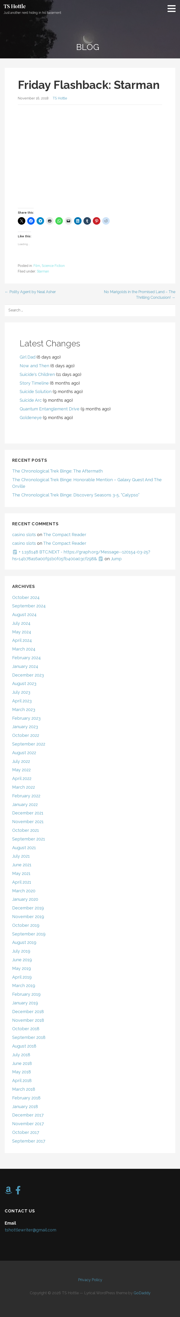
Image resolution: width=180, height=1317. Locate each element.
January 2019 (25, 1002)
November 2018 (28, 1020)
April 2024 (22, 640)
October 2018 (25, 1028)
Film (37, 266)
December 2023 (28, 675)
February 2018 (26, 1097)
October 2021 (25, 830)
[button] (173, 8)
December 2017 (28, 1115)
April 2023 (22, 700)
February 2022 (26, 795)
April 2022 (21, 778)
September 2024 (29, 605)
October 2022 (25, 735)
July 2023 (21, 692)
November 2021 (28, 821)
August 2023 (24, 683)
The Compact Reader (64, 534)
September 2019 (28, 933)
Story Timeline (34, 383)
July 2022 (21, 761)
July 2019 (21, 951)
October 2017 (25, 1132)
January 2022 (25, 804)
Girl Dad (27, 357)
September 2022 (28, 744)
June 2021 (21, 864)
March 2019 (23, 985)
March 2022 (23, 787)
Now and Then (34, 365)
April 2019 (22, 977)
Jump (116, 558)
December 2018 (28, 1011)
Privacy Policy (90, 1280)
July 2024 (21, 623)
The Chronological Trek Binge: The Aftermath (57, 471)
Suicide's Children (37, 374)
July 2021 (21, 856)
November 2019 (28, 916)
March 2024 (23, 649)
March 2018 (23, 1089)
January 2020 (25, 899)
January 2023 (25, 726)
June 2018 (22, 1063)
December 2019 (28, 907)
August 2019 (24, 942)
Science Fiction (53, 266)
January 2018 (25, 1106)
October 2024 (26, 597)
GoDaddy (142, 1293)
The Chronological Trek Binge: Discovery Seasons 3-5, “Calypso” (75, 494)
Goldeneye (31, 417)
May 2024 (21, 631)
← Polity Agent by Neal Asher (30, 292)
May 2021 (21, 873)
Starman (43, 271)
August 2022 (24, 752)
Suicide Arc (31, 400)
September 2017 (28, 1141)
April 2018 (22, 1080)
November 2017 (28, 1123)
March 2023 (23, 709)
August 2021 (24, 847)
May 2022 (21, 769)
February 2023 (26, 718)
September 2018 (28, 1037)
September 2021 (28, 838)
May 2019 (21, 968)
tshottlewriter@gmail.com (30, 1229)
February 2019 (26, 994)
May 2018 (21, 1071)
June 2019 (22, 959)
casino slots (24, 534)
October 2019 (25, 925)
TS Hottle (15, 6)
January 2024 (25, 666)
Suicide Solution (36, 391)
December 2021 (27, 812)
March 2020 (23, 890)
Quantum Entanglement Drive (49, 408)
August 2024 (24, 614)
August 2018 (24, 1046)
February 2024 (26, 657)
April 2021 (21, 882)
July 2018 (21, 1054)
